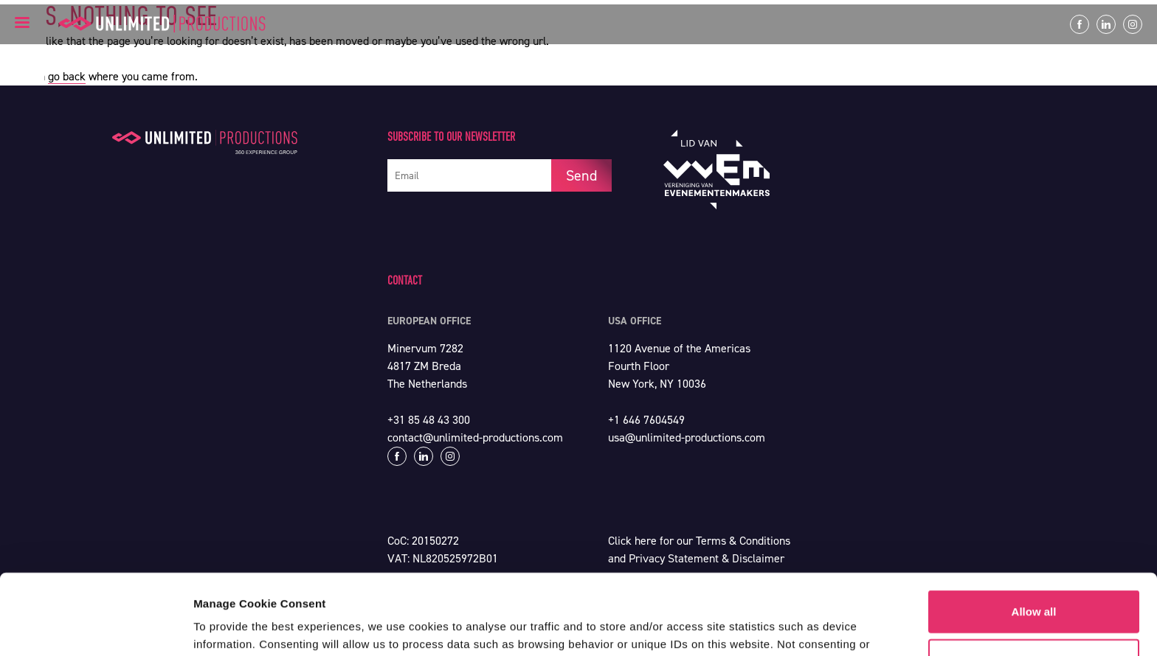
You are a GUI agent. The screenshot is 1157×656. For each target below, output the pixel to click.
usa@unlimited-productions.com (686, 437)
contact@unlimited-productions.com (475, 437)
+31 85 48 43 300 (428, 420)
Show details (227, 627)
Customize (1034, 584)
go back (67, 76)
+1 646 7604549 (646, 420)
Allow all (1034, 536)
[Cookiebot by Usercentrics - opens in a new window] (95, 627)
